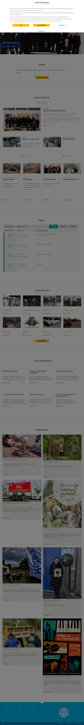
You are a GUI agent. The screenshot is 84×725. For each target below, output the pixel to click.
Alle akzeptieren (41, 25)
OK (20, 25)
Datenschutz (41, 31)
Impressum (62, 25)
